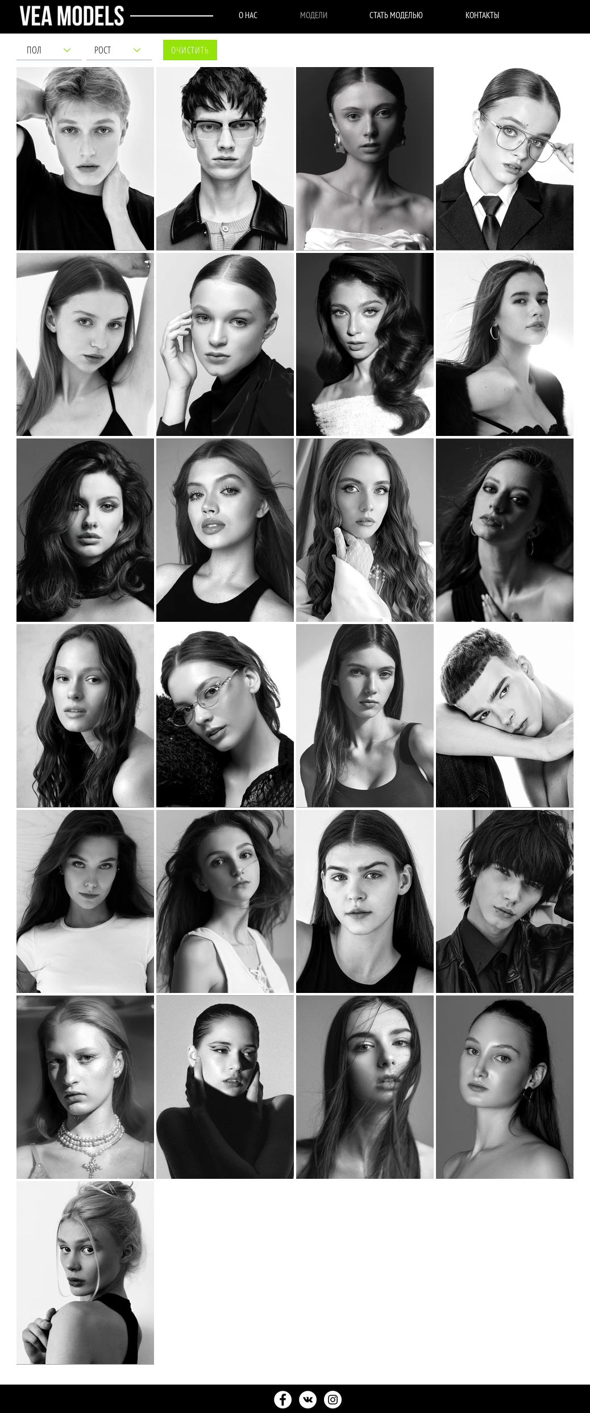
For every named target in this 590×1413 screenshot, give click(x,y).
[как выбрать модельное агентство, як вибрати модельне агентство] (333, 1399)
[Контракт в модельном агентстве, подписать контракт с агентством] (308, 1399)
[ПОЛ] (49, 50)
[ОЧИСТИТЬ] (190, 50)
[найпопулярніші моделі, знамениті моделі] (283, 1399)
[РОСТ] (119, 50)
